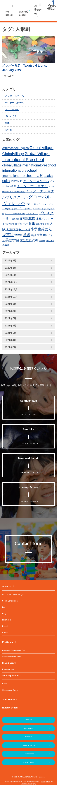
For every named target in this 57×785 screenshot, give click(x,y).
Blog (4, 614)
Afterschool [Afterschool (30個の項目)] (10, 148)
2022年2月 (10, 267)
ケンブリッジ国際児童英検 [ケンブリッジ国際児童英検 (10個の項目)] (15, 214)
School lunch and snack (12, 657)
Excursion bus (8, 669)
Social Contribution (10, 601)
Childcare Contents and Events (14, 650)
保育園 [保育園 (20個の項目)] (24, 218)
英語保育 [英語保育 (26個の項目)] (36, 235)
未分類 (8, 129)
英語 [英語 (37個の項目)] (26, 235)
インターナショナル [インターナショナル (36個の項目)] (32, 186)
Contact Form (28, 762)
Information (6, 620)
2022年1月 (10, 275)
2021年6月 (10, 325)
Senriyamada (28, 728)
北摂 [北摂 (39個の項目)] (31, 218)
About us (7, 586)
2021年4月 (10, 340)
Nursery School (10, 708)
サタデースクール (14, 102)
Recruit (5, 626)
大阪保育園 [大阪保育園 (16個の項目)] (12, 229)
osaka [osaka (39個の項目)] (48, 176)
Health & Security (9, 663)
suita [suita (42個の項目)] (6, 181)
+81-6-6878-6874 (29, 443)
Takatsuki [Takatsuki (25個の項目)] (16, 181)
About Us (37, 12)
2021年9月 (10, 304)
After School (8, 699)
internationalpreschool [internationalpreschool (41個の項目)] (19, 170)
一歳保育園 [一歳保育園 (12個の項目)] (14, 219)
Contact (5, 632)
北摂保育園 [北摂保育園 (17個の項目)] (11, 224)
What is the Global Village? (13, 595)
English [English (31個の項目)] (23, 148)
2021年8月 (10, 311)
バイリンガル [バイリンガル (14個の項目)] (32, 213)
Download (28, 720)
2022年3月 (10, 260)
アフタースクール (14, 96)
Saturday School (23, 13)
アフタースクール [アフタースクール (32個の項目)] (36, 181)
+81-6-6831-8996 (29, 414)
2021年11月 (11, 289)
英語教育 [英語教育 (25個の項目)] (26, 240)
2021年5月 (10, 333)
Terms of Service (26, 784)
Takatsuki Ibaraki (28, 745)
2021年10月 (11, 296)
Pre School (9, 13)
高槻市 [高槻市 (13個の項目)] (42, 241)
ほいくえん (11, 116)
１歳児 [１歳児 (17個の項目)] (5, 244)
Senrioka (28, 737)
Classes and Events (10, 690)
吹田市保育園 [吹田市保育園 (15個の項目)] (42, 224)
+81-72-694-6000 (29, 472)
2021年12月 (11, 282)
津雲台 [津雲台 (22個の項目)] (18, 235)
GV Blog (49, 6)
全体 (7, 123)
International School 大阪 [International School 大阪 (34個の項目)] (22, 176)
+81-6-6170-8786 (29, 501)
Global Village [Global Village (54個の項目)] (41, 148)
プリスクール (12, 109)
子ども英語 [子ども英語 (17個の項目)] (24, 229)
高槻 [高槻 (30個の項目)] (35, 240)
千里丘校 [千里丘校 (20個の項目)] (22, 223)
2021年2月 (10, 347)
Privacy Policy (45, 781)
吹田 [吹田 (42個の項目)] (31, 224)
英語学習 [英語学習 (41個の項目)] (12, 240)
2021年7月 (10, 318)
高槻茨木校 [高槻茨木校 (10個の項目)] (50, 241)
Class (4, 684)
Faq (3, 607)
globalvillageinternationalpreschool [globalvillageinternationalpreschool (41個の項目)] (29, 165)
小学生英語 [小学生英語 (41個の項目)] (39, 229)
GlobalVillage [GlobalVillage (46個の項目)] (13, 154)
